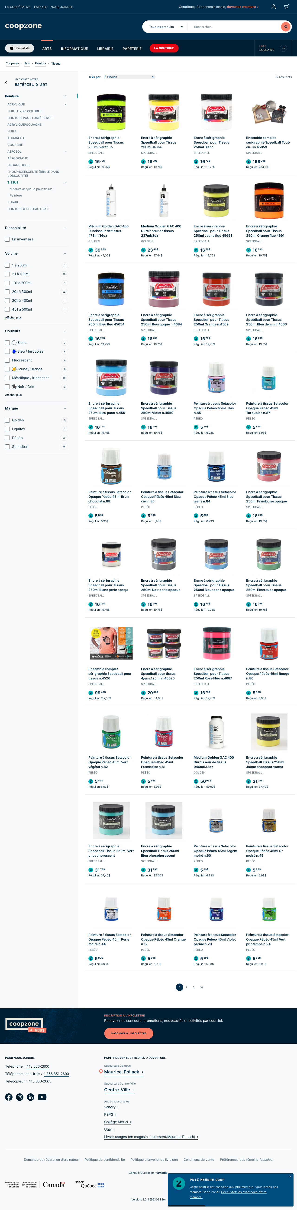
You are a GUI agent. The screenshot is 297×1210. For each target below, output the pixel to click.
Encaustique (18, 165)
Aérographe (17, 158)
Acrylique (16, 104)
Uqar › (109, 1129)
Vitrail (13, 202)
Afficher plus (13, 317)
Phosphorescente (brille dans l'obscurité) (33, 174)
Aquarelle (16, 138)
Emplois (40, 7)
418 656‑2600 (37, 1066)
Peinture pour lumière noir (30, 118)
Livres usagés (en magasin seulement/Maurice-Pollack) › (151, 1136)
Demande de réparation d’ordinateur (51, 1159)
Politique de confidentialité (105, 1159)
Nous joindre (62, 7)
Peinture (40, 63)
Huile (11, 131)
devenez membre (242, 6)
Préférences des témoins (246, 1159)
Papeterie (132, 48)
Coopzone (12, 63)
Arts (47, 48)
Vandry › (111, 1107)
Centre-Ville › (119, 1089)
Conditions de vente (199, 1159)
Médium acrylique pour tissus (31, 189)
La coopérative (18, 7)
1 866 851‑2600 (56, 1073)
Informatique (74, 48)
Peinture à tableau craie (28, 209)
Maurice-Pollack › (123, 1072)
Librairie (105, 48)
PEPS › (110, 1114)
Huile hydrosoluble (24, 111)
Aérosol (14, 151)
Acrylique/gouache (24, 124)
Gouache (15, 145)
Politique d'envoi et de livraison (154, 1159)
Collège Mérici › (117, 1121)
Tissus (12, 182)
